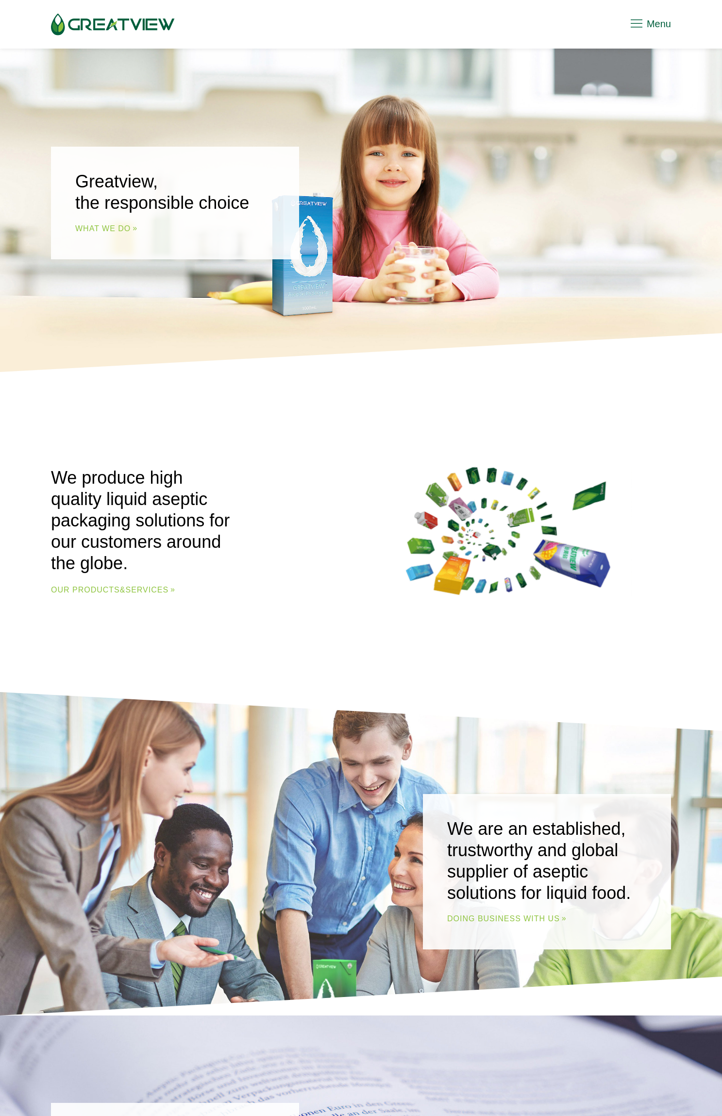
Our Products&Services (109, 590)
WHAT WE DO (103, 228)
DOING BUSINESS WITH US (503, 918)
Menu (650, 24)
